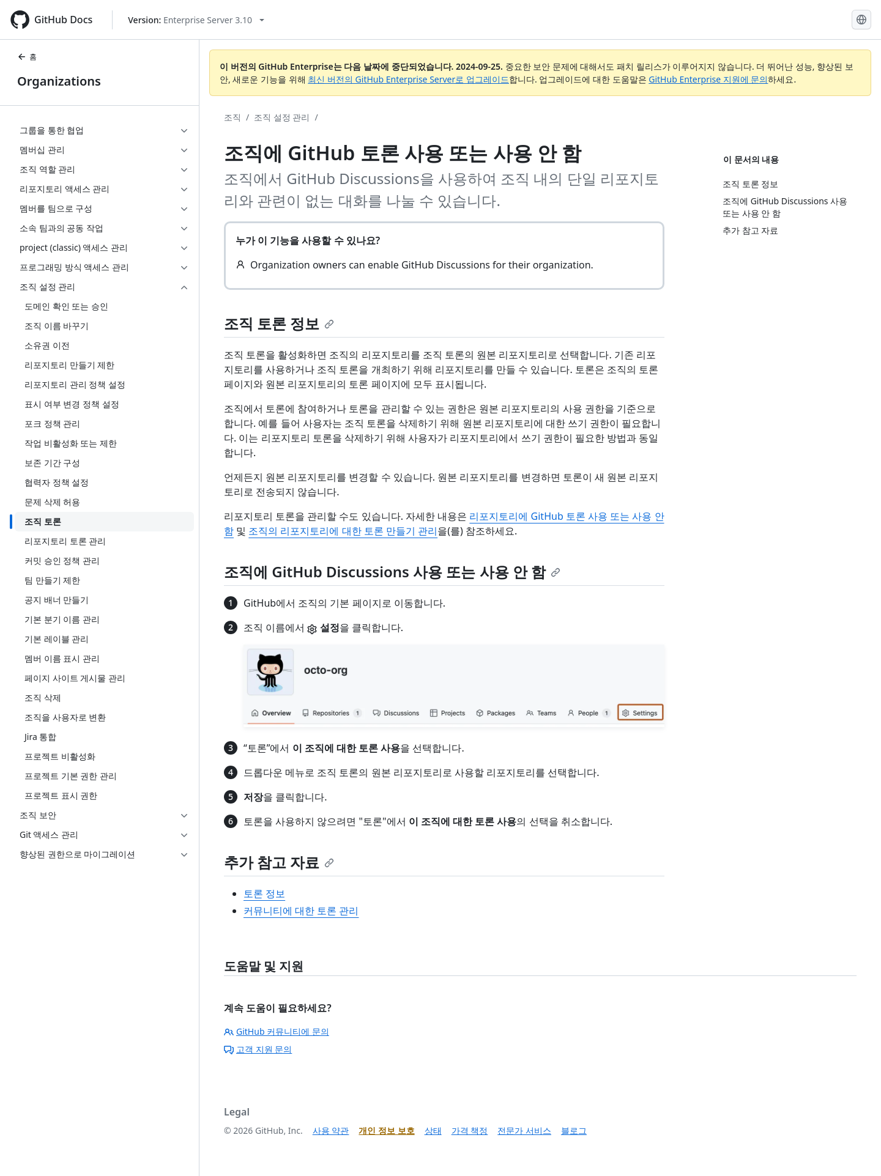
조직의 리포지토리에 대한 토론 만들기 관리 (342, 531)
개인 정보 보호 (386, 1130)
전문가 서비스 (524, 1130)
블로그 (574, 1130)
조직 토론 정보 (279, 323)
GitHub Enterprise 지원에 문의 (708, 79)
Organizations (59, 81)
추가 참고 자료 (279, 862)
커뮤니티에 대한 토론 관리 (301, 910)
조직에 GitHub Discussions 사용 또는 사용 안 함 (392, 571)
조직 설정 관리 (282, 117)
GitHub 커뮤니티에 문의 (276, 1031)
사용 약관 (331, 1130)
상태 (433, 1130)
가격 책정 (470, 1130)
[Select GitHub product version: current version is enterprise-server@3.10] (196, 19)
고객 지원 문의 (258, 1049)
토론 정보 (264, 893)
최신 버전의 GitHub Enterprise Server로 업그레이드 (408, 79)
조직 (232, 117)
